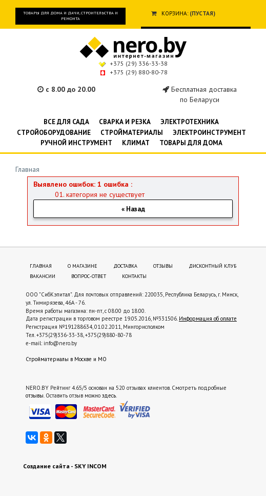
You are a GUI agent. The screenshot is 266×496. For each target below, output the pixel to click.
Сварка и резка (125, 121)
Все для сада (66, 121)
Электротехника (189, 121)
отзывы (35, 395)
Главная (27, 169)
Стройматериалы (131, 132)
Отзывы (163, 266)
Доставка (125, 266)
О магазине (82, 266)
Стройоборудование (54, 132)
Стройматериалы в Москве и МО (66, 359)
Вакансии (42, 276)
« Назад (133, 209)
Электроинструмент (209, 132)
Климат (136, 142)
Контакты (134, 276)
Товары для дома (190, 142)
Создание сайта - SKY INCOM (65, 466)
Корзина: (174, 13)
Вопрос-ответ (88, 276)
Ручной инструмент (76, 142)
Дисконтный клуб (212, 266)
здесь (109, 395)
